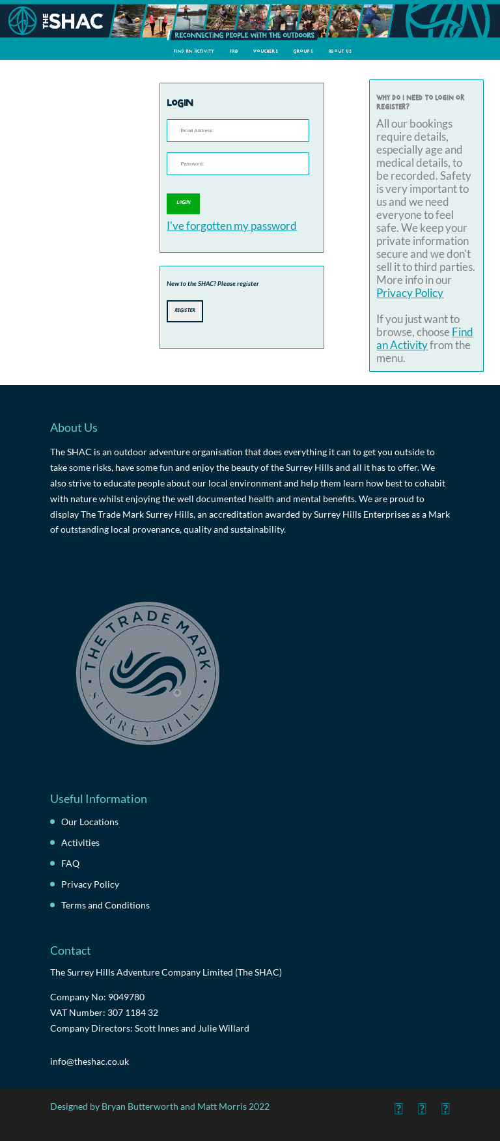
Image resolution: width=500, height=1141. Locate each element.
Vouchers (266, 50)
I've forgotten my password (232, 225)
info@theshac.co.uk (89, 1061)
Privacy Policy (409, 293)
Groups (304, 50)
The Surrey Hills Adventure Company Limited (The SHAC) (166, 972)
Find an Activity (194, 50)
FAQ (234, 50)
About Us (340, 50)
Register (184, 310)
